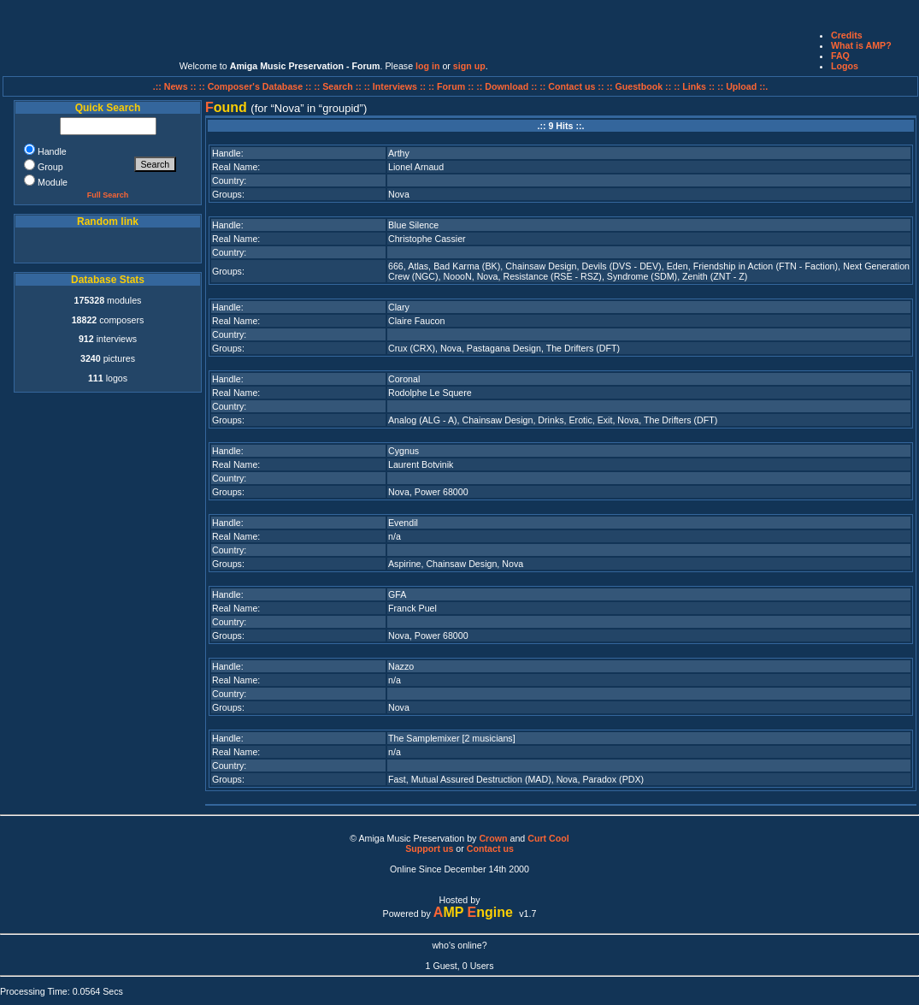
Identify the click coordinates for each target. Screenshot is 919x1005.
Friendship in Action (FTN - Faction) (765, 266)
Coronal (404, 379)
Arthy (398, 153)
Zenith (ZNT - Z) (714, 276)
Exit (605, 420)
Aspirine (404, 564)
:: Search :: (339, 86)
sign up (469, 66)
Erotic (580, 420)
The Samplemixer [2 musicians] (451, 738)
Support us (429, 848)
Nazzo (401, 666)
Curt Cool (548, 838)
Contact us (490, 848)
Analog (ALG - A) (422, 420)
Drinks (550, 420)
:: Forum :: (452, 86)
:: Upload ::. (742, 86)
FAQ (840, 55)
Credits (847, 35)
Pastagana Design (504, 348)
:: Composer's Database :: (257, 86)
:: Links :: (694, 86)
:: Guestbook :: (638, 86)
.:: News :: (176, 86)
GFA (397, 594)
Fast (397, 779)
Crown (493, 838)
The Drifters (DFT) (583, 348)
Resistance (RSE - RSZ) (552, 276)
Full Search (108, 195)
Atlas (418, 266)
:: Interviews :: (396, 86)
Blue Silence (413, 225)
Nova (398, 194)
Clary (398, 307)
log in (427, 66)
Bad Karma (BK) (466, 266)
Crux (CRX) (411, 348)
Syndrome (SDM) (642, 276)
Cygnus (403, 451)
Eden (677, 266)
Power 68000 (441, 492)
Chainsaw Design (540, 266)
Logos (844, 66)
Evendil (403, 522)
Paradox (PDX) (613, 779)
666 (396, 266)
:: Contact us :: (571, 86)
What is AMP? (861, 45)
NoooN (458, 276)
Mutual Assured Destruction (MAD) (481, 779)
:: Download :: (507, 86)
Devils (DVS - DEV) (622, 266)
